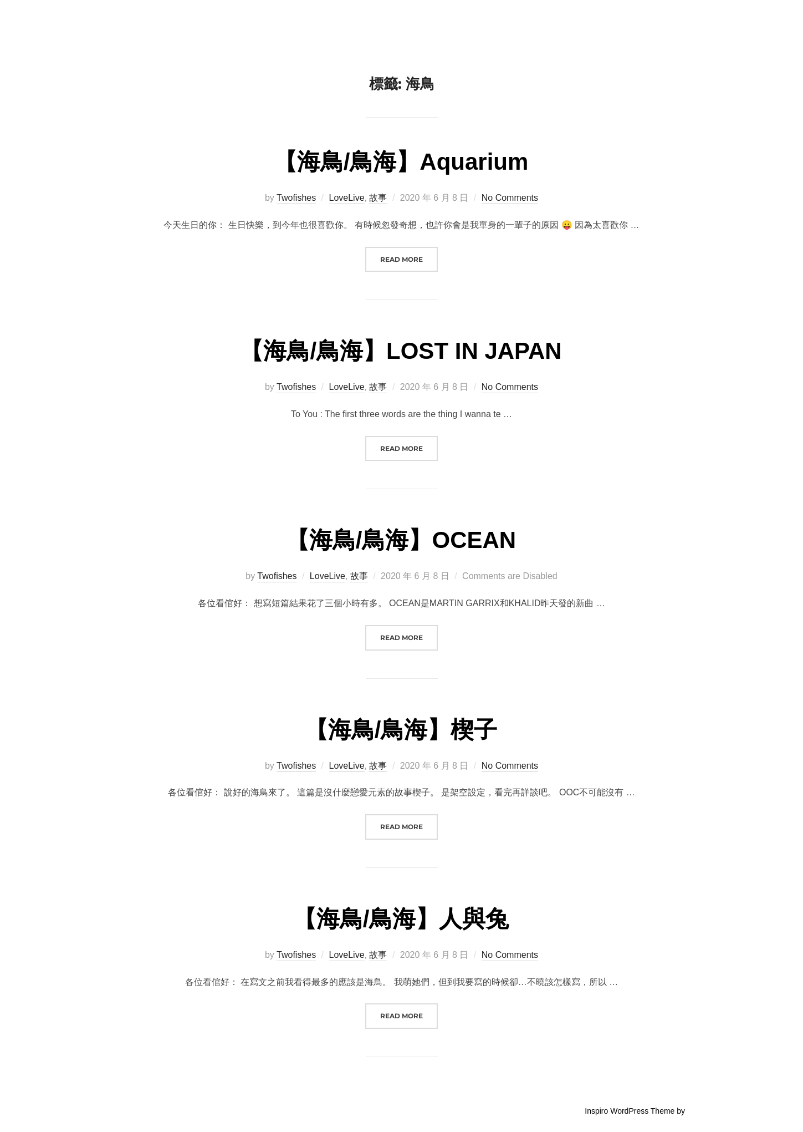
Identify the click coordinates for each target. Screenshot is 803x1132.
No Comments (510, 197)
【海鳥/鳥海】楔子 (401, 730)
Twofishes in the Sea (162, 22)
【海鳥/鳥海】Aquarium (401, 162)
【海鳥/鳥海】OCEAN (401, 540)
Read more (409, 258)
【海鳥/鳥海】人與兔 (401, 919)
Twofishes (296, 197)
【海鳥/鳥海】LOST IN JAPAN (400, 351)
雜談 (649, 22)
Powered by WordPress (121, 1110)
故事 (612, 22)
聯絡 (685, 22)
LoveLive (347, 197)
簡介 (576, 22)
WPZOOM (705, 1110)
